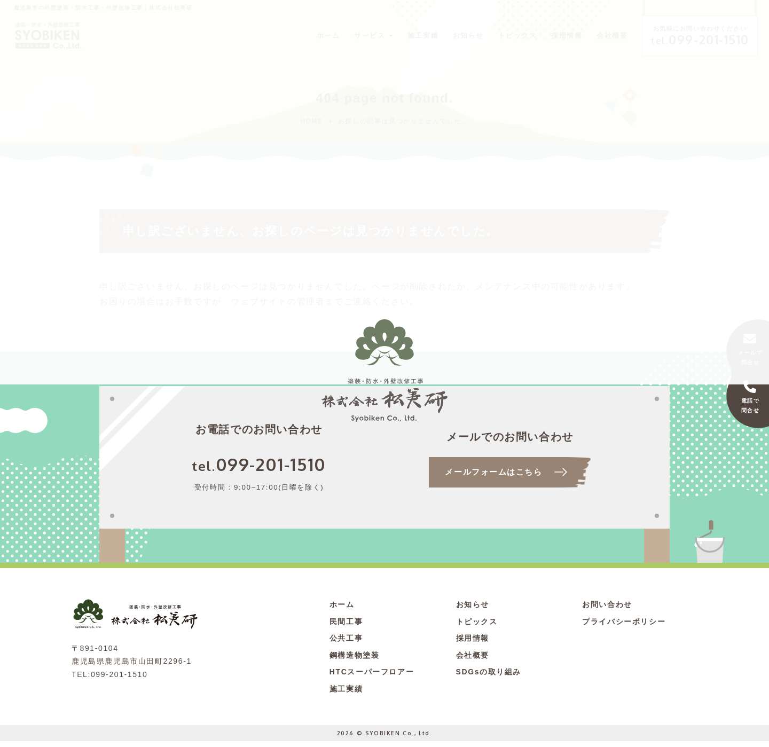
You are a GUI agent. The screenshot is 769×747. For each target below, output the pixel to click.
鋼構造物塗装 (354, 661)
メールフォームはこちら (493, 477)
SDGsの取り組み (489, 677)
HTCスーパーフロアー (371, 677)
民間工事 (346, 627)
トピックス (495, 34)
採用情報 (547, 34)
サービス (338, 34)
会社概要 (596, 34)
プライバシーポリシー (623, 627)
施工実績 (394, 34)
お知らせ (442, 34)
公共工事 (346, 644)
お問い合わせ (607, 610)
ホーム (294, 34)
